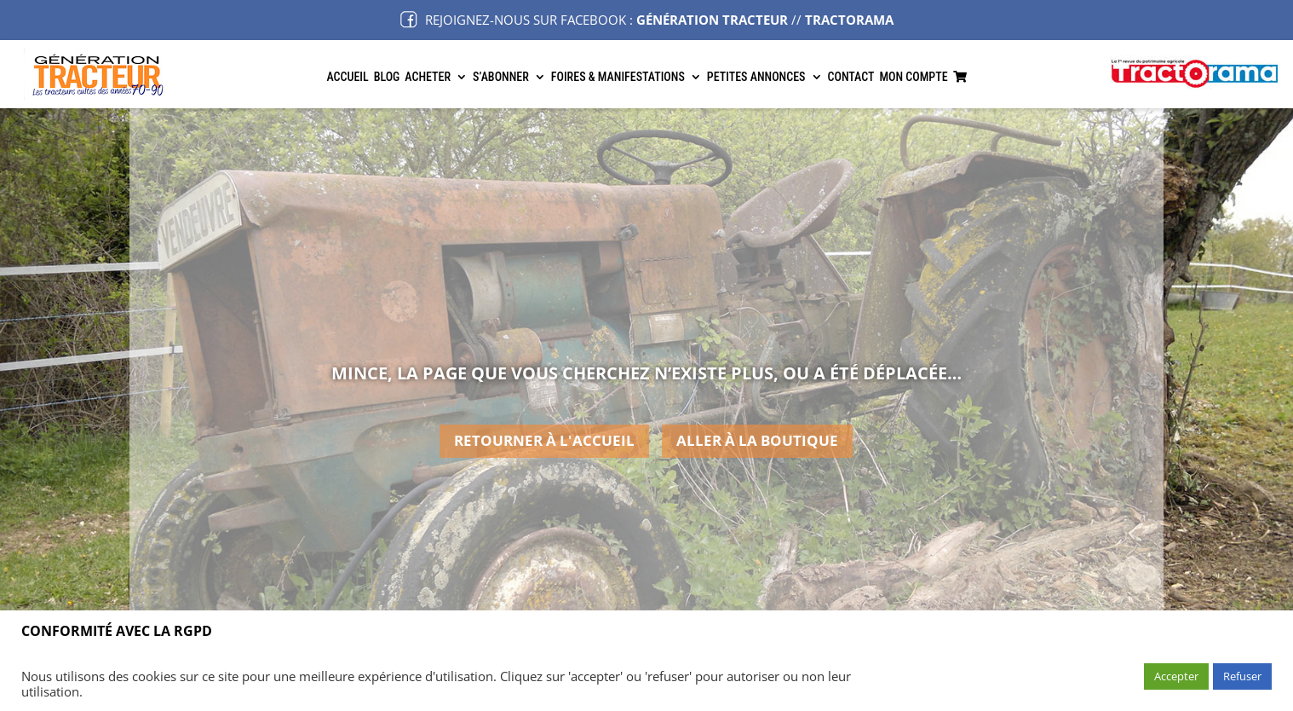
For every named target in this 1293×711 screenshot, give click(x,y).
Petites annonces (756, 77)
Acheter (428, 77)
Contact (851, 77)
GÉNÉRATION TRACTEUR (712, 19)
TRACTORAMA (849, 19)
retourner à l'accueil (544, 440)
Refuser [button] (1242, 676)
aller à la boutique (757, 440)
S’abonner (501, 77)
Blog (387, 77)
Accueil (347, 77)
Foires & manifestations (618, 77)
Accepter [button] (1176, 676)
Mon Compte (913, 77)
